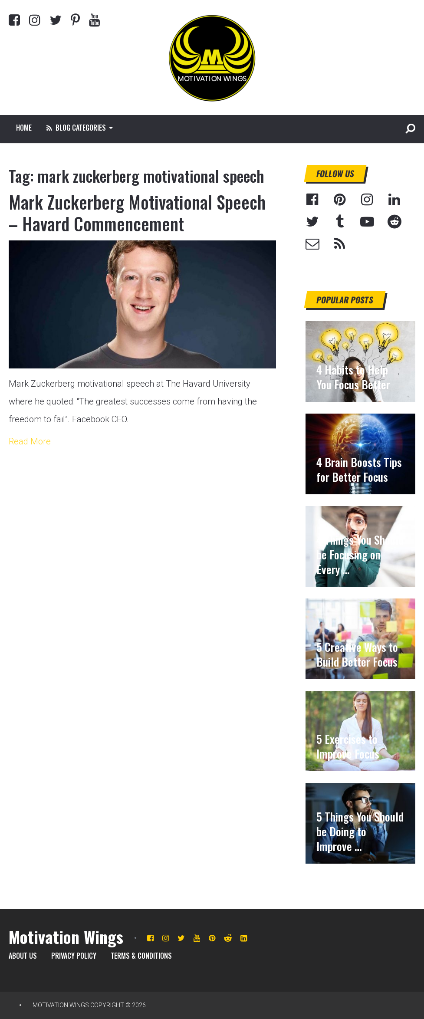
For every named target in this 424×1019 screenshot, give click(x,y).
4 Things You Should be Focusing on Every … (360, 555)
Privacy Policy (73, 955)
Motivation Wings (66, 936)
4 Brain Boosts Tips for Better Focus (359, 469)
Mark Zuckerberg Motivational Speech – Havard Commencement (137, 213)
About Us (23, 955)
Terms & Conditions (141, 955)
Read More (30, 441)
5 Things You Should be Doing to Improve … (360, 831)
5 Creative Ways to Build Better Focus (357, 654)
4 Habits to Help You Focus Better (353, 377)
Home (24, 127)
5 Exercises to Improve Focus (347, 746)
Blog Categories (76, 127)
